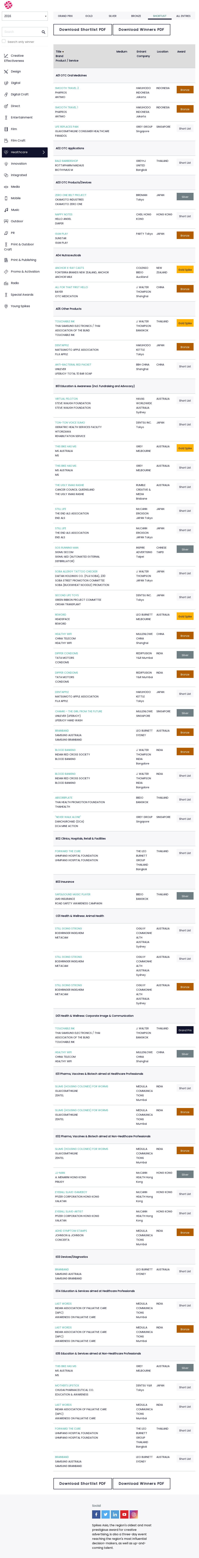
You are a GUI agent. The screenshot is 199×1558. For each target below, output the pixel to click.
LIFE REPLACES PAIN (66, 127)
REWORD (60, 615)
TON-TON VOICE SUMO (70, 422)
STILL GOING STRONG (68, 928)
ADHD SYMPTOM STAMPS (71, 1231)
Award (181, 52)
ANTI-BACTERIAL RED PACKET (73, 364)
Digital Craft (20, 94)
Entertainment (22, 117)
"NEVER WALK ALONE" (68, 817)
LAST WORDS (63, 1303)
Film (14, 129)
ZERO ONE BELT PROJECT (70, 195)
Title (58, 52)
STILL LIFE (60, 509)
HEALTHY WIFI (63, 634)
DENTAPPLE (62, 345)
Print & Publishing (23, 260)
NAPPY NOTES (63, 214)
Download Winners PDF (141, 29)
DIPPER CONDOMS (66, 653)
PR (13, 233)
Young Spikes (20, 306)
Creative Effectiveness (14, 58)
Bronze (136, 16)
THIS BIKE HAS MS (65, 446)
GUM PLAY (61, 234)
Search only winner (21, 42)
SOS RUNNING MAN (66, 547)
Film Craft (18, 141)
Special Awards (22, 294)
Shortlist (160, 16)
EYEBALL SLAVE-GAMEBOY (71, 1192)
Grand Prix (65, 16)
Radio (15, 283)
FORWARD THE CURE (68, 851)
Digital (15, 83)
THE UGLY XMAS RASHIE (69, 485)
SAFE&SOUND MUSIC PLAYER (72, 894)
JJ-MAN (60, 1173)
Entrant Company (143, 54)
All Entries (183, 16)
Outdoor (17, 221)
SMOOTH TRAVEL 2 (67, 88)
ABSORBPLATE (63, 798)
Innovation (19, 163)
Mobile (16, 198)
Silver (112, 16)
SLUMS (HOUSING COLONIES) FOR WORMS (81, 1086)
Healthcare (19, 152)
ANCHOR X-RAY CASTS (69, 268)
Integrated (19, 175)
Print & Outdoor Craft (19, 247)
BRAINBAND (62, 731)
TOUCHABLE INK (65, 321)
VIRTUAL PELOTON (66, 399)
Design (16, 71)
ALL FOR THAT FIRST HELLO (71, 287)
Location (162, 52)
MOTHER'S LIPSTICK (67, 1385)
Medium (121, 52)
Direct (15, 106)
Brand (59, 56)
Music (15, 210)
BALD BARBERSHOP (66, 161)
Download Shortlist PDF (82, 29)
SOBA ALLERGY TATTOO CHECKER (76, 571)
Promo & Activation (25, 271)
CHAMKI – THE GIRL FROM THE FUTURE (78, 711)
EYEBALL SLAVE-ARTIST (69, 1211)
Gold (89, 16)
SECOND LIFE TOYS (67, 595)
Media (15, 187)
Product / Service (67, 61)
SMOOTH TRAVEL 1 (66, 107)
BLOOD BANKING (65, 750)
